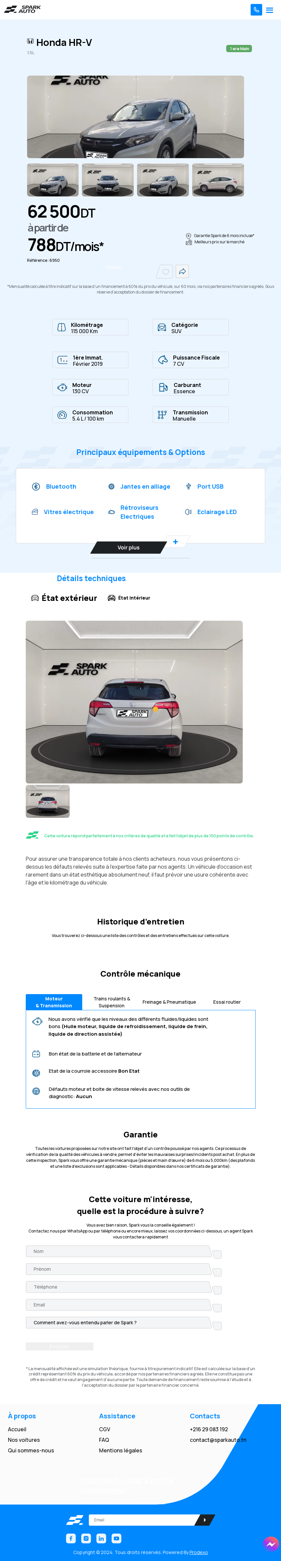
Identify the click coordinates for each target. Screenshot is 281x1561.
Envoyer (59, 1346)
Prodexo (199, 1552)
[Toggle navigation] (269, 10)
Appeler (114, 267)
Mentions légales (120, 1450)
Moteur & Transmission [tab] (54, 1002)
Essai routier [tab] (227, 1002)
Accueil (17, 1429)
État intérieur (129, 598)
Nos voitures (24, 1439)
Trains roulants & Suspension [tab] (111, 1002)
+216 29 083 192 (209, 1429)
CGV (104, 1429)
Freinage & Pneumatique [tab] (169, 1002)
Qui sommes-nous (31, 1450)
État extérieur (64, 597)
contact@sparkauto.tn (218, 1439)
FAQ (104, 1439)
